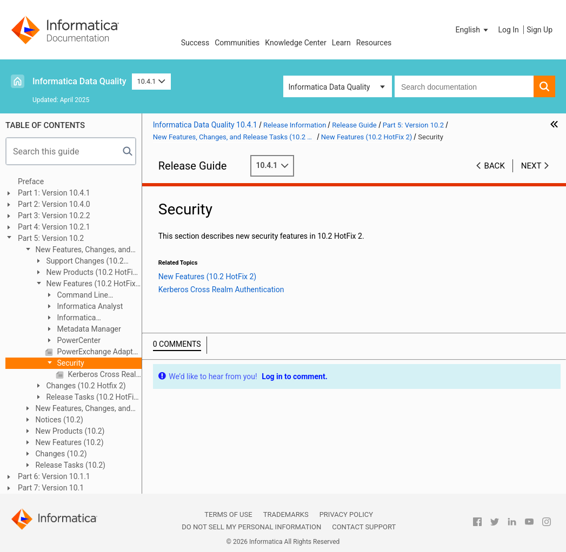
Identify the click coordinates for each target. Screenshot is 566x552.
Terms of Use (228, 514)
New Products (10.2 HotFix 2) (85, 273)
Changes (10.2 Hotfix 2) (85, 385)
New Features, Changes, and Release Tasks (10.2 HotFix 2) (76, 250)
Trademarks (286, 514)
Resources (374, 42)
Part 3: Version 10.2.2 (54, 215)
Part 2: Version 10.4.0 (54, 204)
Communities (237, 42)
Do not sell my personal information (251, 527)
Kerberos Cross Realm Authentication (104, 374)
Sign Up (539, 29)
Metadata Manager (88, 329)
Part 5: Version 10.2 (51, 238)
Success (195, 42)
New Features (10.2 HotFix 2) (85, 284)
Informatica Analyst (89, 306)
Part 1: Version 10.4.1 (54, 193)
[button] (473, 30)
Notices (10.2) (58, 419)
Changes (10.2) (60, 453)
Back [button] (494, 166)
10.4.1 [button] (151, 81)
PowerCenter (78, 340)
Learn (341, 42)
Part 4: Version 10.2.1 (54, 227)
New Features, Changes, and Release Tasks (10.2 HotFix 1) (76, 409)
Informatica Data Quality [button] (329, 87)
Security (69, 363)
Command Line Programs (76, 296)
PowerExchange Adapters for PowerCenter (98, 351)
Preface (31, 181)
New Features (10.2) (69, 442)
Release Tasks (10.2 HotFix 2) (85, 398)
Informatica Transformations (73, 318)
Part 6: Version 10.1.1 (54, 476)
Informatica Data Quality (79, 81)
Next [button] (531, 166)
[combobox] (464, 86)
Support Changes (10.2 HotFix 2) (79, 262)
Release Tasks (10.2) (69, 465)
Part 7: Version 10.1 (51, 487)
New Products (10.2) (69, 431)
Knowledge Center (295, 42)
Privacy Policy (346, 514)
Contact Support (364, 527)
